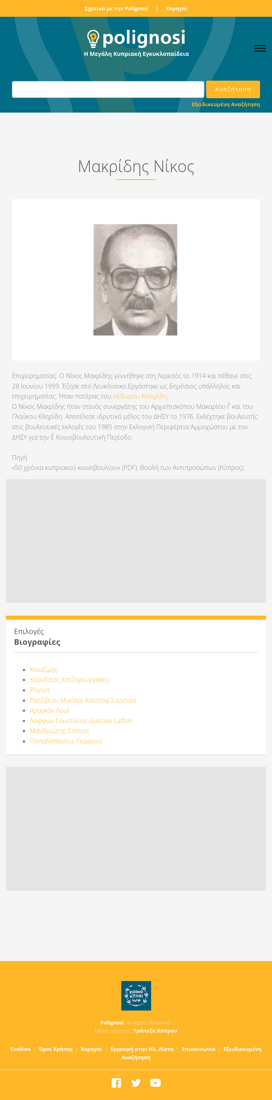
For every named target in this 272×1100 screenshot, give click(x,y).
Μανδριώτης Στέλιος (59, 730)
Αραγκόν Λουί (49, 710)
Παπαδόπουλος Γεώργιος (66, 741)
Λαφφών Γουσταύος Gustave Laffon (81, 720)
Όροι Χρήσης (56, 1048)
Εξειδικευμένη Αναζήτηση (226, 104)
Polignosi (112, 1022)
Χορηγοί (176, 8)
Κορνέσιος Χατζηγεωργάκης (69, 679)
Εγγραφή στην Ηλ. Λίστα (142, 1048)
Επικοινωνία (198, 1048)
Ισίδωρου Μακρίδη (140, 396)
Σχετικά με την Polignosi (116, 8)
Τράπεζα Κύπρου (155, 1030)
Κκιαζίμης (44, 669)
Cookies (20, 1048)
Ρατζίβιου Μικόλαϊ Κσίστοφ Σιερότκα (83, 700)
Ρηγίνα (39, 690)
